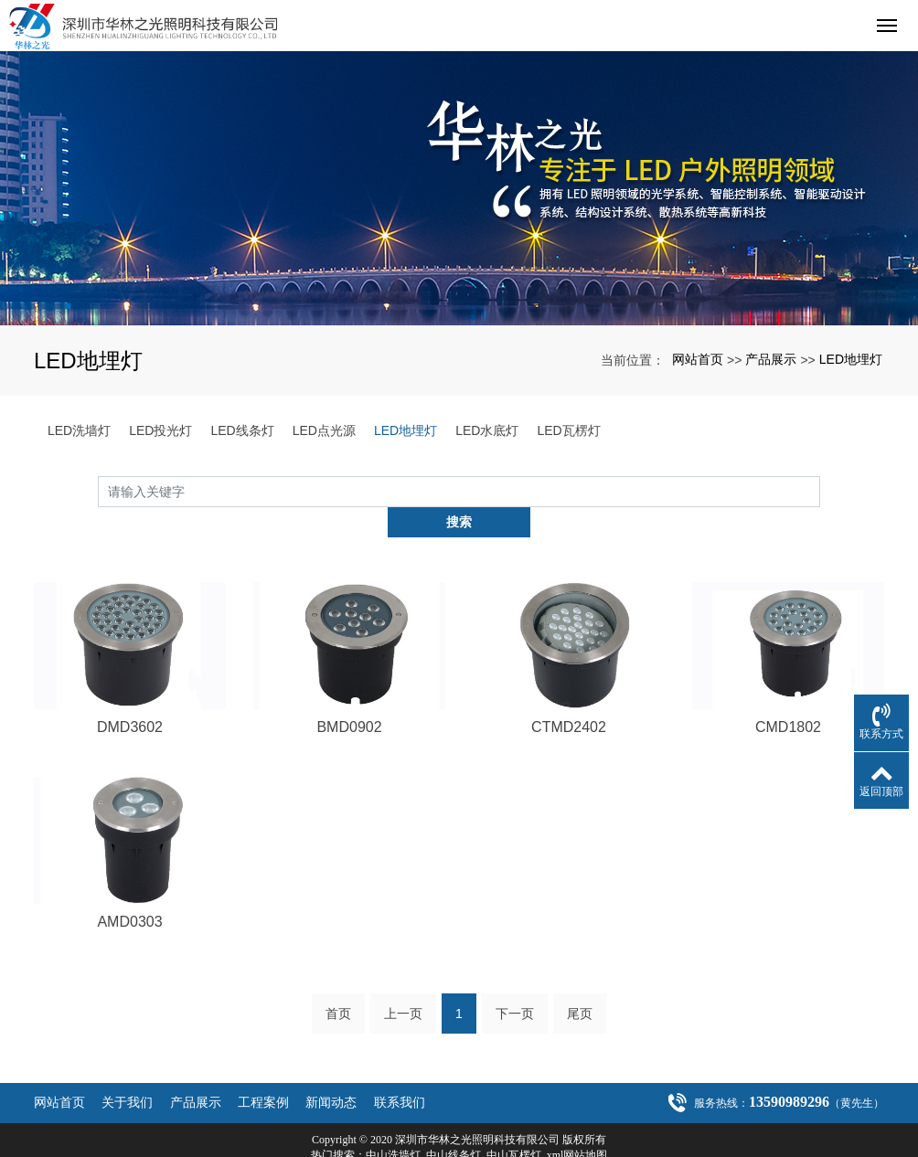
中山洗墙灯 (393, 1124)
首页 (338, 982)
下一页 (515, 982)
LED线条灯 (241, 430)
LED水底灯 (486, 430)
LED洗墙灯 (79, 430)
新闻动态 (331, 1071)
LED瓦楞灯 (568, 430)
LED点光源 (324, 430)
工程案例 (263, 1071)
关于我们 (127, 1071)
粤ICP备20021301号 (459, 1139)
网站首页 (697, 359)
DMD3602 (130, 697)
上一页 (403, 982)
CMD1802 (788, 697)
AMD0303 (129, 891)
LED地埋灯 (850, 359)
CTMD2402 (568, 697)
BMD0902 (348, 697)
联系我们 (399, 1071)
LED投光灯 (160, 430)
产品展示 (770, 359)
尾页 (579, 982)
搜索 (820, 490)
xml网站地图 (577, 1124)
